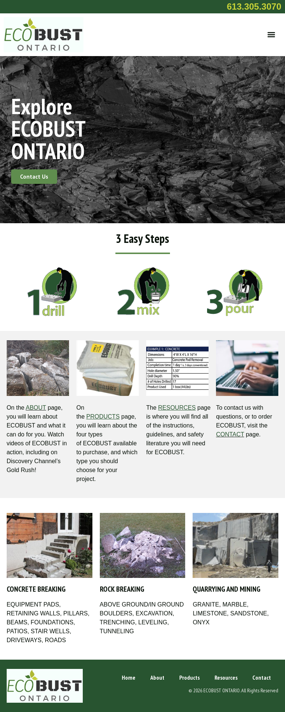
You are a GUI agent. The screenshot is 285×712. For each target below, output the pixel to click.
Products (189, 677)
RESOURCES (177, 407)
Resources (226, 677)
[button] (271, 35)
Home (128, 677)
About (157, 677)
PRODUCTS (103, 416)
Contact (261, 677)
